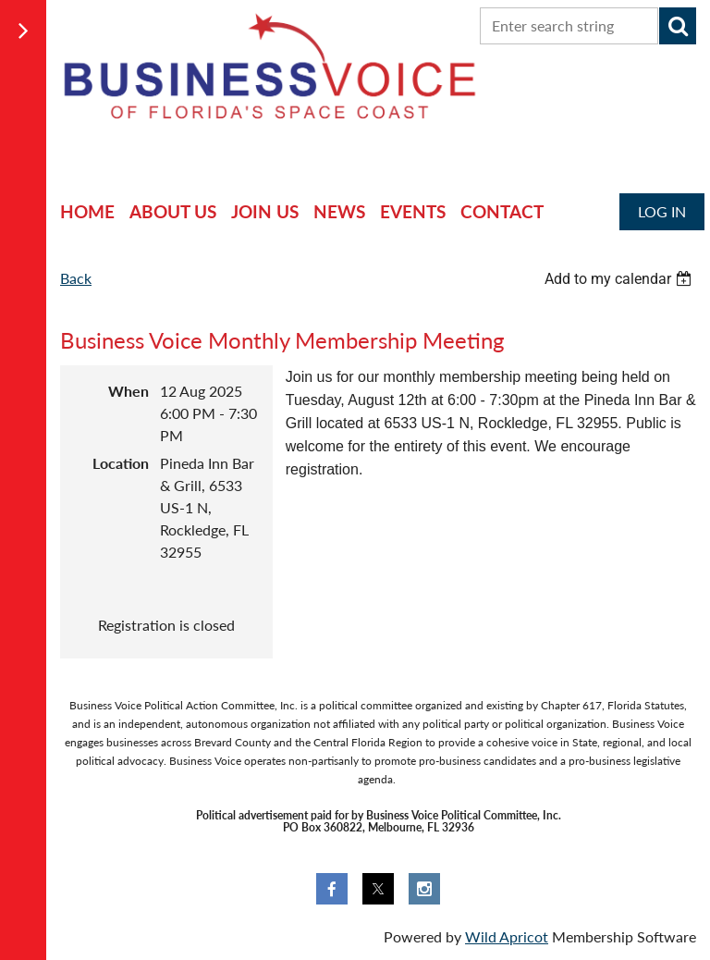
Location (120, 463)
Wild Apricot (506, 936)
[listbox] (620, 278)
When (128, 391)
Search (677, 25)
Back (76, 278)
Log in (662, 211)
